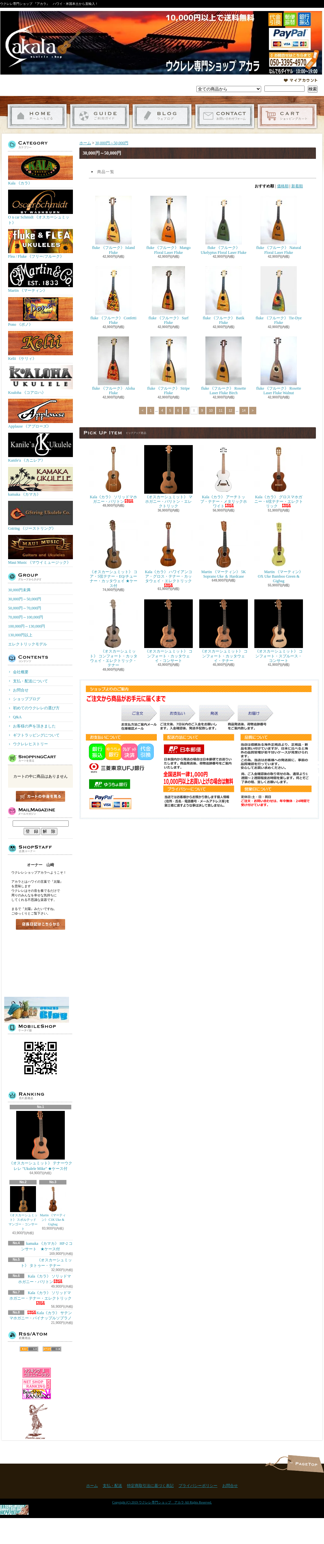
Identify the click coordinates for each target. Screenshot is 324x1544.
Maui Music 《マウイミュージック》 (40, 550)
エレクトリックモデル (27, 644)
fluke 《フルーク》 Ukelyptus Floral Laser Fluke (224, 225)
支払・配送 (112, 1485)
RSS (29, 1349)
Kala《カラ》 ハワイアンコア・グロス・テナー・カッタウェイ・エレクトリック (168, 553)
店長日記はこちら (40, 924)
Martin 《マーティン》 (40, 278)
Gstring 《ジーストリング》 (40, 516)
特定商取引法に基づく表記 (150, 1485)
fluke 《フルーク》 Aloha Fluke (113, 365)
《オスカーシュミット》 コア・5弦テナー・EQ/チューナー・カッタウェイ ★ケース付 (113, 554)
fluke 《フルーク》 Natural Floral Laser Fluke (278, 225)
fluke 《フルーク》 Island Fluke (113, 225)
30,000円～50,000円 (24, 599)
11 (220, 410)
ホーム (37, 116)
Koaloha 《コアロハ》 (40, 380)
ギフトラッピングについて (36, 735)
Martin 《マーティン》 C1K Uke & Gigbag (53, 1206)
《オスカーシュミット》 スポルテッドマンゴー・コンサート (23, 1208)
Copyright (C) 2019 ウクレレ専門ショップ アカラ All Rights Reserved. (162, 1502)
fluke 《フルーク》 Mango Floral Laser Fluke (168, 225)
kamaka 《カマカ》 (40, 482)
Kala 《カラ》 (40, 170)
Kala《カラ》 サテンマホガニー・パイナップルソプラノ (40, 1316)
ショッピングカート (287, 116)
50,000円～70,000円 (24, 608)
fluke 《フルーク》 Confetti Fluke (113, 295)
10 (211, 410)
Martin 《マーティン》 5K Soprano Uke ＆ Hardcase (223, 549)
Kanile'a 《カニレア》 (40, 448)
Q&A (17, 717)
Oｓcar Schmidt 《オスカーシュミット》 (40, 207)
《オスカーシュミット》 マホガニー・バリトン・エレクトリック (168, 477)
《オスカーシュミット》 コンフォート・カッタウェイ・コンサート (168, 631)
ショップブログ (162, 116)
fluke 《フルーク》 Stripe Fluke (168, 365)
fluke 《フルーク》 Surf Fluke (168, 295)
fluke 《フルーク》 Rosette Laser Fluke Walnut (278, 365)
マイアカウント (301, 80)
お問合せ (224, 116)
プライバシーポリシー (198, 1485)
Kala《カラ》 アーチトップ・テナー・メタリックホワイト (223, 477)
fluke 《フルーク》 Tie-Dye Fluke (279, 295)
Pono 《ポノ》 (40, 312)
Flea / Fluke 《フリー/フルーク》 (40, 244)
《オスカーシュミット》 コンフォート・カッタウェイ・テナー (223, 631)
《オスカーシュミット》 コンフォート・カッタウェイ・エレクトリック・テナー (113, 633)
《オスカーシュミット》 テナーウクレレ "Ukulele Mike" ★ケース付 (40, 1141)
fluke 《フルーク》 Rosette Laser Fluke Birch (223, 365)
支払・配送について (99, 116)
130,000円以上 (20, 635)
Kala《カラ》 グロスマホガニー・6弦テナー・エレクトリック (278, 477)
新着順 (297, 186)
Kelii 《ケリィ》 (40, 346)
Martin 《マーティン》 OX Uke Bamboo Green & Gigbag (278, 551)
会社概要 (21, 672)
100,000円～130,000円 (26, 626)
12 (230, 410)
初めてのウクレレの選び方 (36, 708)
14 (244, 410)
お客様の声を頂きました (34, 726)
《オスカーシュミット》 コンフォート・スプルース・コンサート (278, 631)
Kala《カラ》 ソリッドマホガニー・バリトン (113, 474)
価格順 (283, 186)
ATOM (52, 1349)
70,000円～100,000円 (25, 617)
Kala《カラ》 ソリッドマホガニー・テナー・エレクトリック (42, 1298)
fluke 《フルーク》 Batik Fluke (224, 295)
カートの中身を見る (40, 796)
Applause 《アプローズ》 (40, 414)
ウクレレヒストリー (30, 744)
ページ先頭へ (305, 1464)
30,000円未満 (19, 590)
